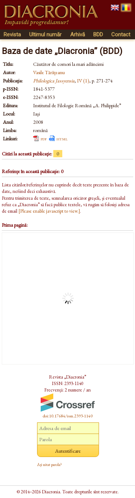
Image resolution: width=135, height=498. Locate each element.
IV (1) (83, 80)
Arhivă (77, 34)
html (62, 138)
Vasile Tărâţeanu (49, 72)
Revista (12, 34)
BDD (98, 34)
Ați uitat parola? (49, 464)
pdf (44, 138)
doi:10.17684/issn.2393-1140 (68, 416)
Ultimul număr (45, 34)
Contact (120, 34)
